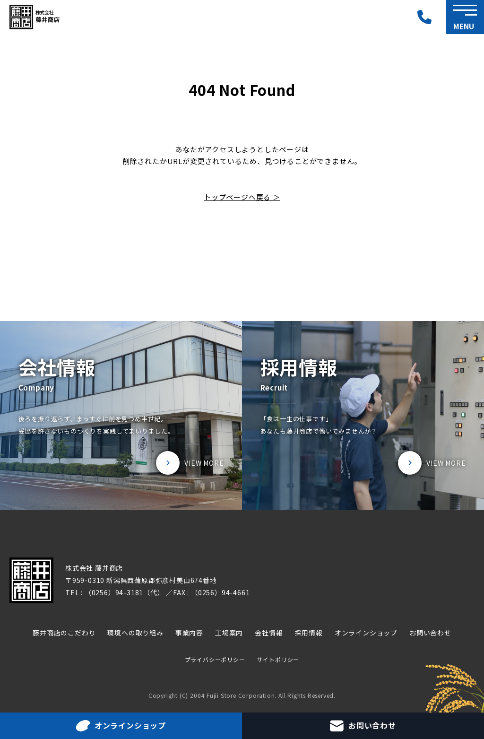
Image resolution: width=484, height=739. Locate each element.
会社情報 (269, 632)
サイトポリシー (278, 659)
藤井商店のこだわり (64, 632)
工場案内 (229, 632)
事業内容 (189, 632)
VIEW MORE (204, 463)
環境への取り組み (135, 632)
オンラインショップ (366, 632)
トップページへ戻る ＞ (242, 197)
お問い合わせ (430, 632)
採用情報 (309, 632)
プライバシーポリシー (215, 659)
